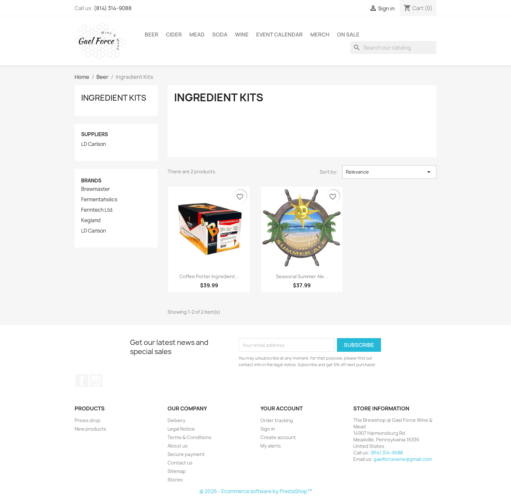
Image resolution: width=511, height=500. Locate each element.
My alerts (270, 446)
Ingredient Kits (113, 97)
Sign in (267, 429)
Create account (278, 437)
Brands (91, 180)
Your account (281, 408)
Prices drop (87, 420)
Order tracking (276, 420)
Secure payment (186, 454)
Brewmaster (95, 189)
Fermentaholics (99, 199)
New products (90, 429)
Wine (242, 34)
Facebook (81, 380)
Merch (319, 34)
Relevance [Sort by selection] (389, 172)
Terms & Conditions (190, 437)
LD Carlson (93, 144)
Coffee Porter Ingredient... (209, 276)
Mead (197, 34)
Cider (174, 34)
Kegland (91, 220)
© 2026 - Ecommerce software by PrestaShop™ (255, 491)
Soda (219, 34)
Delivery (176, 420)
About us (178, 446)
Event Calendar (279, 34)
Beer (151, 34)
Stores (175, 480)
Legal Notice (181, 429)
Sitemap (177, 471)
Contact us (180, 463)
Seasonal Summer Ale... (302, 276)
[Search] (393, 47)
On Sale (348, 34)
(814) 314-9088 (113, 8)
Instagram (96, 380)
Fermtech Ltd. (97, 210)
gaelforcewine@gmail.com (402, 459)
